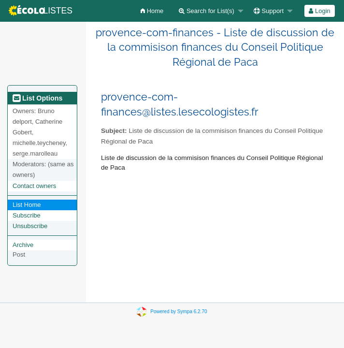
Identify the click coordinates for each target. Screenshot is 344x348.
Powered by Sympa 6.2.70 (178, 311)
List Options (37, 98)
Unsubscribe (30, 226)
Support (269, 10)
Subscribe (27, 215)
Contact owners (34, 185)
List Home (27, 204)
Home (152, 10)
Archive (23, 244)
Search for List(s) (206, 10)
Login (319, 10)
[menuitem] (152, 11)
